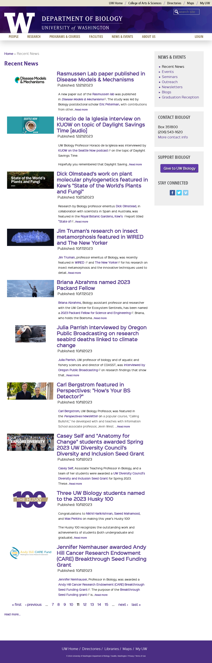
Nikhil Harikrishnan (99, 513)
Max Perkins (73, 518)
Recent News (173, 66)
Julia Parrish (67, 360)
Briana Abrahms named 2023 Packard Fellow (93, 284)
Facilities (96, 36)
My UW (205, 3)
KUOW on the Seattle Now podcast (84, 150)
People (14, 36)
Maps (190, 3)
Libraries (112, 648)
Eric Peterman (109, 104)
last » (136, 604)
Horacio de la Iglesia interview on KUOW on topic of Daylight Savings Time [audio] (101, 124)
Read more (81, 109)
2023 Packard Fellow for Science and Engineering (97, 313)
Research (34, 36)
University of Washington (19, 23)
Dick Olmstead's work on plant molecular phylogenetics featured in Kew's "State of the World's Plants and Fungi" (102, 182)
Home (8, 53)
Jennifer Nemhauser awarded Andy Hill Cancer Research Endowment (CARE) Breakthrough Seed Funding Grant (101, 555)
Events (168, 71)
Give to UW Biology (179, 168)
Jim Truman (66, 257)
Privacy (131, 656)
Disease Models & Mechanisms (84, 99)
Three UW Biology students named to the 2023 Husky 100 (101, 495)
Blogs (166, 92)
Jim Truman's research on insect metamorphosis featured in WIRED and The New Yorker (100, 236)
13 (92, 604)
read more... (12, 614)
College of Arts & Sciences (144, 3)
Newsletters (172, 87)
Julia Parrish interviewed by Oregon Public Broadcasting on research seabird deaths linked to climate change (102, 336)
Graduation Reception (180, 97)
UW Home (116, 3)
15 (106, 604)
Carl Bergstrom (68, 411)
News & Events (122, 36)
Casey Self (65, 468)
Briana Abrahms (69, 302)
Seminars (170, 76)
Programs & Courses (64, 36)
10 (71, 604)
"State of (65, 221)
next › (123, 604)
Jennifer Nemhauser (72, 579)
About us (148, 36)
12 (85, 604)
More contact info (173, 137)
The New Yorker (107, 262)
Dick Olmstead (126, 206)
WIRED (81, 262)
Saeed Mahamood (127, 513)
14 (99, 604)
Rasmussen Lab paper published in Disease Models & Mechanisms (101, 76)
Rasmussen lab (103, 94)
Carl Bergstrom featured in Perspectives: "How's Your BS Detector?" (93, 390)
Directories (174, 3)
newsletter (81, 416)
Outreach (170, 82)
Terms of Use (140, 656)
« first (17, 604)
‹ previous (33, 604)
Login (199, 36)
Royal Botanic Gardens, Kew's (103, 216)
